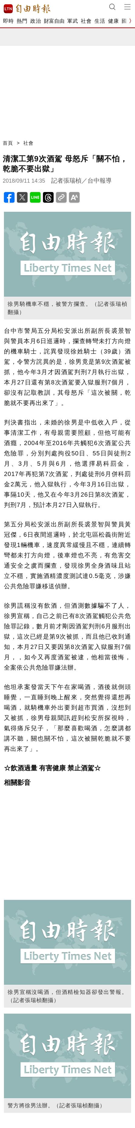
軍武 (72, 21)
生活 (99, 21)
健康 (113, 21)
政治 (35, 21)
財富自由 (54, 21)
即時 (8, 21)
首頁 (8, 143)
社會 (86, 21)
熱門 (22, 21)
